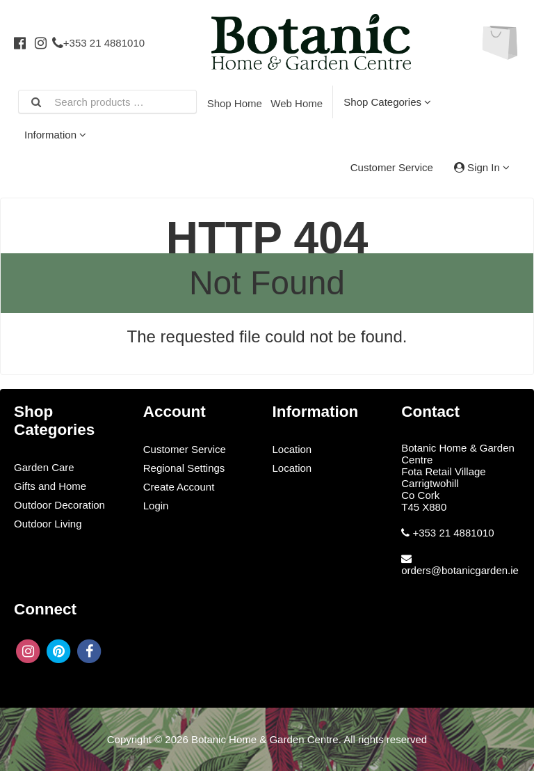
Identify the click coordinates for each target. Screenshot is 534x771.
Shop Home (234, 103)
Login (156, 505)
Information (55, 135)
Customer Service (391, 167)
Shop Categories (387, 102)
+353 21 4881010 (98, 43)
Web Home (296, 103)
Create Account (179, 487)
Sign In (482, 167)
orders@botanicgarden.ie (460, 570)
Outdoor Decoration (59, 505)
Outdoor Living (48, 524)
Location (292, 449)
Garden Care (44, 467)
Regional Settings (184, 468)
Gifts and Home (50, 486)
